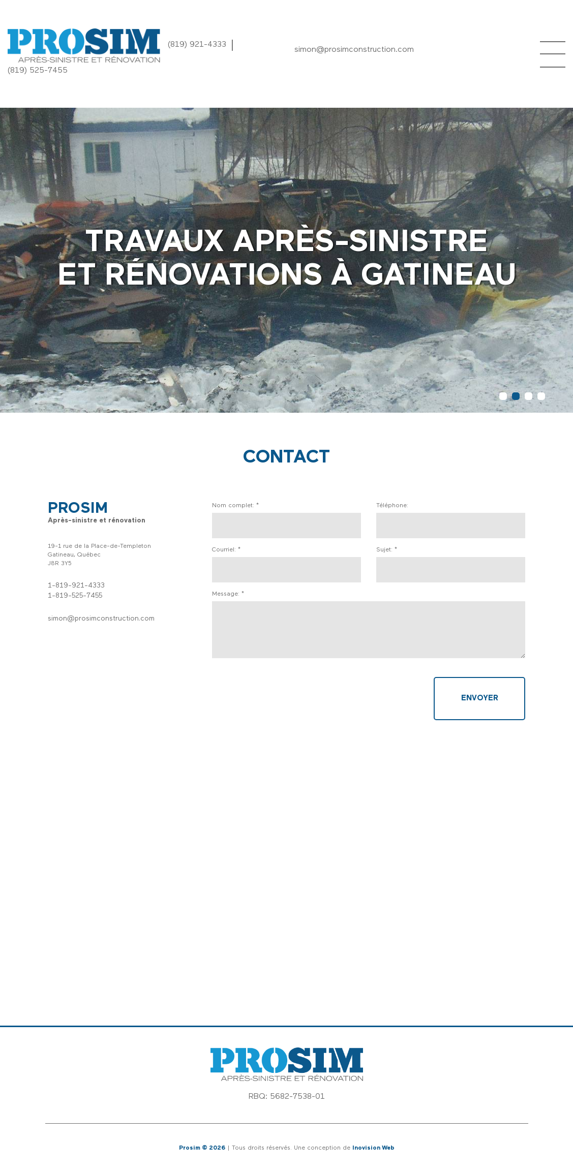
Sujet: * (386, 550)
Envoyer (479, 698)
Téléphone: (392, 506)
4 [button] (541, 396)
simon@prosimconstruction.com (354, 50)
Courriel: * (226, 550)
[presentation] (289, 697)
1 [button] (503, 396)
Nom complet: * (235, 506)
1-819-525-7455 (75, 596)
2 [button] (516, 396)
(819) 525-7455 (38, 71)
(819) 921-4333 (197, 45)
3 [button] (528, 396)
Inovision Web (373, 1148)
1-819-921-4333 (76, 586)
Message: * (228, 594)
